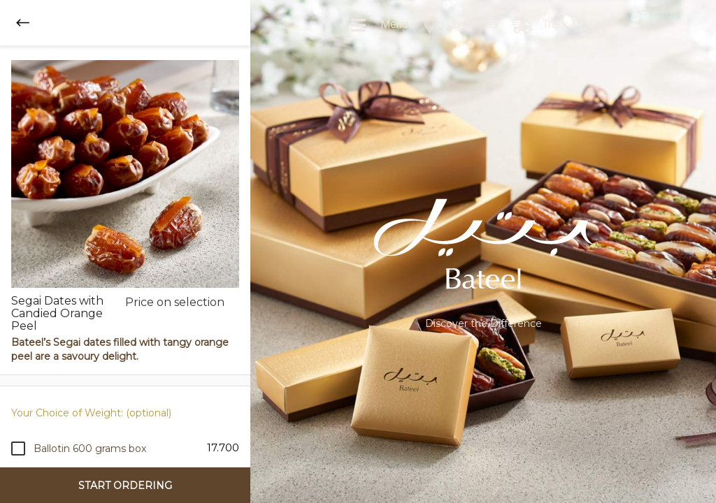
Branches (460, 25)
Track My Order (564, 25)
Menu (379, 25)
